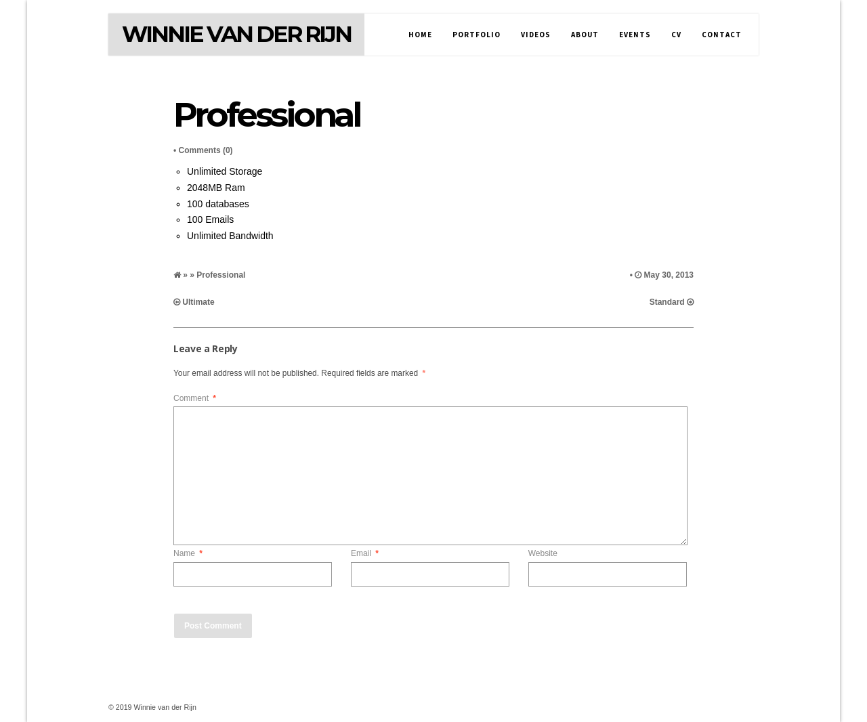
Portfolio (476, 34)
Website (542, 553)
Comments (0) (206, 150)
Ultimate (198, 302)
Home (420, 34)
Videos (536, 34)
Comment (194, 398)
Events (635, 34)
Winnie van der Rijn (236, 33)
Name (188, 553)
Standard (667, 302)
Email (365, 553)
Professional (266, 114)
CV (676, 34)
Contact (722, 34)
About (585, 34)
